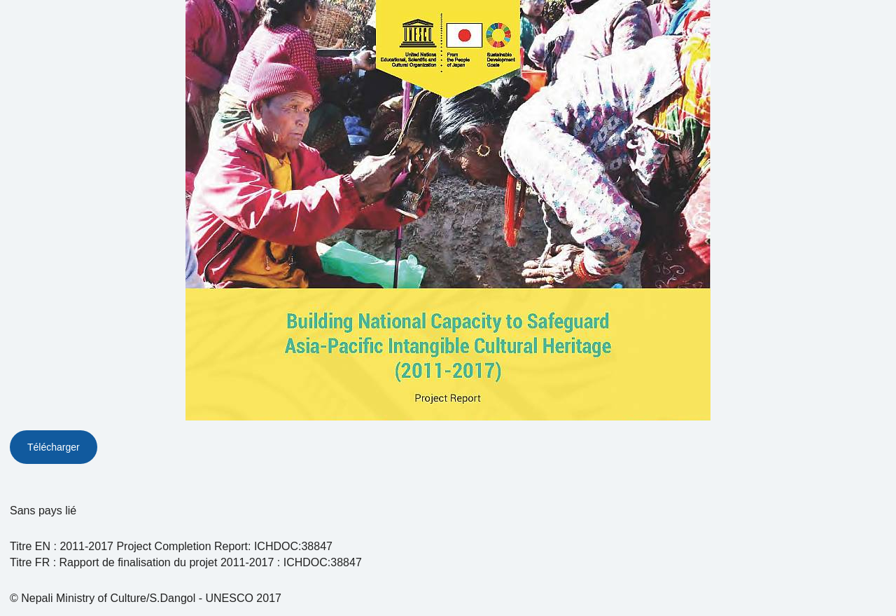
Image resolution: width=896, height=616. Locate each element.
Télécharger (53, 447)
